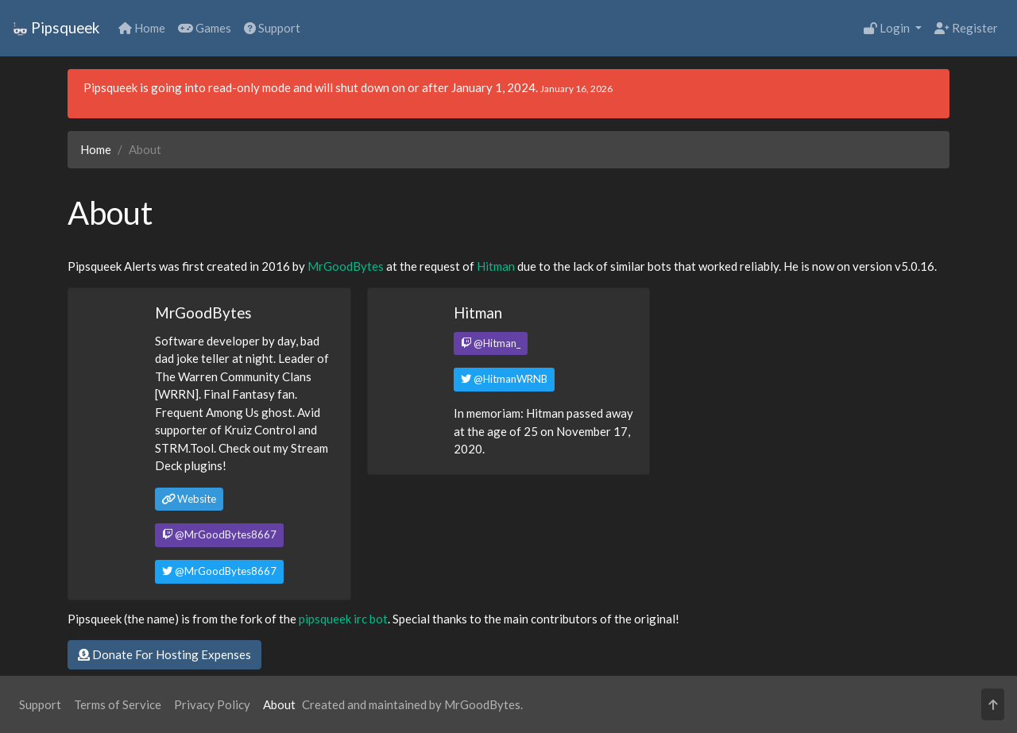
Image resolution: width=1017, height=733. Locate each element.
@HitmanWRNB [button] (504, 378)
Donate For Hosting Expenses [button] (164, 654)
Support (272, 28)
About (279, 704)
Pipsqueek (56, 27)
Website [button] (189, 498)
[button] (992, 705)
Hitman (496, 266)
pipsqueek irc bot (343, 618)
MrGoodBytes (345, 266)
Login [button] (888, 28)
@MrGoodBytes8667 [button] (219, 534)
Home (141, 28)
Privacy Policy (212, 704)
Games (204, 28)
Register (966, 28)
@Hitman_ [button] (490, 343)
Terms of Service (117, 704)
